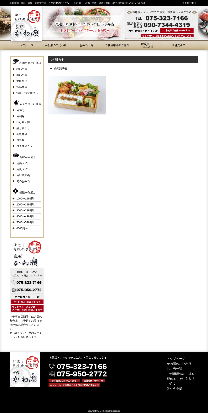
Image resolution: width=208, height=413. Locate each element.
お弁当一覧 (86, 45)
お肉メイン (23, 163)
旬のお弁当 (23, 181)
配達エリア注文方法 (148, 45)
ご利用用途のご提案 (117, 45)
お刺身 (20, 116)
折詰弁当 (21, 86)
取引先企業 (178, 45)
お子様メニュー (25, 146)
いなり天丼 (23, 122)
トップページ (25, 45)
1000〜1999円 (25, 198)
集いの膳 (21, 75)
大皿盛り (21, 81)
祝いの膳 (21, 69)
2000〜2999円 (25, 204)
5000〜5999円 (25, 222)
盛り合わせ (23, 128)
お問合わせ (190, 3)
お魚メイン (23, 169)
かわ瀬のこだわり (55, 45)
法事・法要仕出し (27, 92)
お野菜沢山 (23, 175)
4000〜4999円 (25, 216)
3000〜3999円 (25, 210)
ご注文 (171, 383)
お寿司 (20, 110)
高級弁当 (21, 134)
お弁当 (20, 140)
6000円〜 (22, 228)
